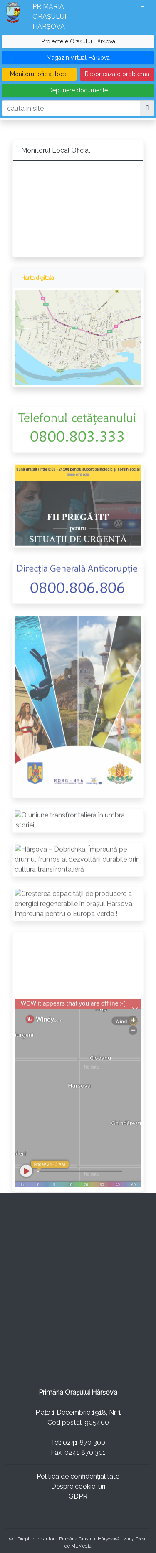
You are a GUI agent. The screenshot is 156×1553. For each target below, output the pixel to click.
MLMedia (81, 1546)
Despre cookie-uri (78, 1486)
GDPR (78, 1496)
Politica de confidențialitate (78, 1476)
